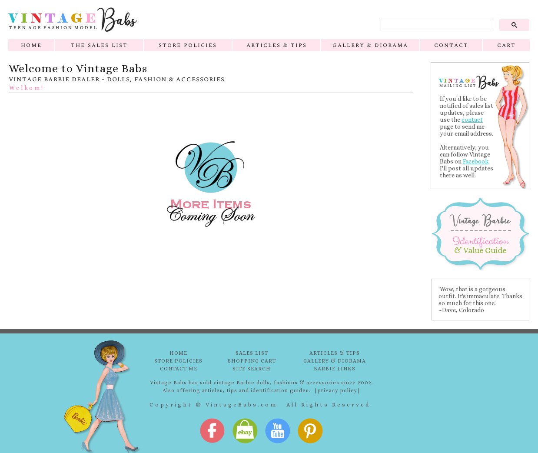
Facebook (475, 161)
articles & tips (276, 45)
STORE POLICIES (178, 361)
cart (506, 45)
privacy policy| (339, 390)
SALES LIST (252, 353)
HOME (178, 353)
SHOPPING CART (252, 361)
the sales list (99, 45)
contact (451, 45)
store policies (188, 45)
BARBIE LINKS (334, 369)
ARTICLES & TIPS (334, 353)
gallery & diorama (370, 45)
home (31, 45)
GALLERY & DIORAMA (334, 361)
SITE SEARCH (251, 369)
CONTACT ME (178, 369)
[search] (436, 25)
